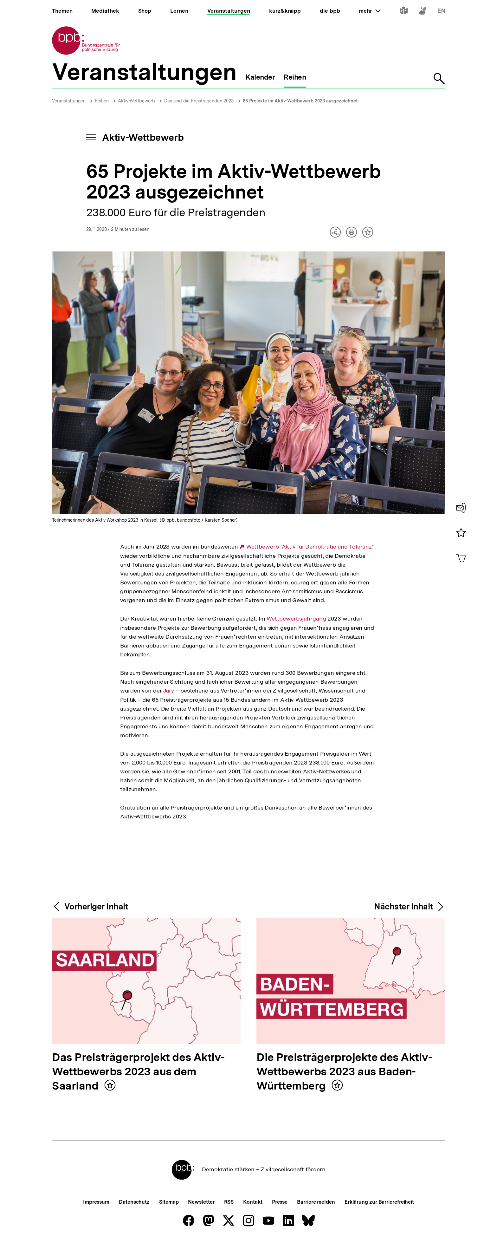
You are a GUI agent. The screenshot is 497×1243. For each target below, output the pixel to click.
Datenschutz (134, 1202)
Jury (168, 690)
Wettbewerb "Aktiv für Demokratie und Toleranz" (310, 546)
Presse (279, 1202)
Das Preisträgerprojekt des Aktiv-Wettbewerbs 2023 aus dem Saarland (138, 1072)
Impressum (96, 1202)
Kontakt (252, 1202)
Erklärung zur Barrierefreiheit (379, 1202)
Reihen (102, 100)
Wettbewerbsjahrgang (297, 618)
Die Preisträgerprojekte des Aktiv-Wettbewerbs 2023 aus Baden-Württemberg (344, 1072)
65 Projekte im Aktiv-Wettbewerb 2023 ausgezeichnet (300, 100)
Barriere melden (316, 1202)
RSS (229, 1202)
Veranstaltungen (69, 100)
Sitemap (168, 1202)
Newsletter (201, 1202)
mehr (369, 11)
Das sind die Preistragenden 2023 (199, 100)
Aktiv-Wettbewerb (136, 100)
